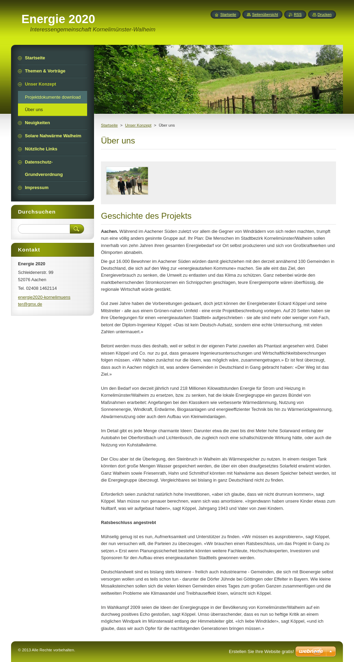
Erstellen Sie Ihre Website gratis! (261, 651)
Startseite (109, 125)
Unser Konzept (138, 125)
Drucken (325, 14)
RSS (297, 14)
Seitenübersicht (265, 14)
